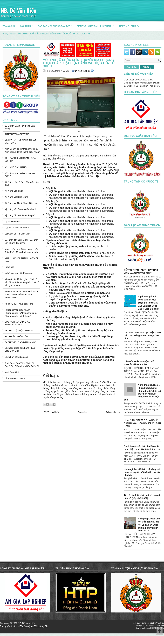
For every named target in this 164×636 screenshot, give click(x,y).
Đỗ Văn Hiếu (158, 623)
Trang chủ (82, 412)
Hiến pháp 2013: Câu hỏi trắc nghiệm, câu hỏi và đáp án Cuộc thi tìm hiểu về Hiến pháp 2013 (149, 524)
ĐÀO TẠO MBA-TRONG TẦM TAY (56, 24)
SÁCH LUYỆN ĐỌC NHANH (19, 330)
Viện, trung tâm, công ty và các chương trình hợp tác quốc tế (41, 32)
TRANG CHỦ (9, 26)
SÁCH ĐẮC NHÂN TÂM (16, 336)
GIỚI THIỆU (27, 24)
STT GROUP (158, 625)
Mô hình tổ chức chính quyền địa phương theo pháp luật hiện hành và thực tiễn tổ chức (78, 63)
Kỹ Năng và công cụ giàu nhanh (20, 209)
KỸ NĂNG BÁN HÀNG (15, 167)
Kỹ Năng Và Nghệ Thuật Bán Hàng (22, 203)
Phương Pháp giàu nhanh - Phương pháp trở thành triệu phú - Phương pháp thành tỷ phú (21, 313)
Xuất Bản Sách (12, 372)
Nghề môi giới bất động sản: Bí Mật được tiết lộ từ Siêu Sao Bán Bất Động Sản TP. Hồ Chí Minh (148, 302)
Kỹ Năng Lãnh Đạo (14, 191)
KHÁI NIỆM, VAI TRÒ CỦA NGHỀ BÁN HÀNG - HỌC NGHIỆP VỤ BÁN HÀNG (142, 423)
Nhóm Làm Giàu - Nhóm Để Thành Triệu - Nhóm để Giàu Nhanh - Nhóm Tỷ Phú (22, 294)
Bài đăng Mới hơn (51, 412)
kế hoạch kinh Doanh (15, 378)
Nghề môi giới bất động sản (18, 273)
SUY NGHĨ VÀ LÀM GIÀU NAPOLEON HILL (17, 323)
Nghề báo (9, 267)
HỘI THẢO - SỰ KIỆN (129, 26)
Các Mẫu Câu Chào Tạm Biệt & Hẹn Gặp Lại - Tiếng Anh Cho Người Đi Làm (142, 335)
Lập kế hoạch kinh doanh (17, 227)
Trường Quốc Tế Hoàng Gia (34, 626)
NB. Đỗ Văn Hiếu (18, 10)
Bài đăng (147, 67)
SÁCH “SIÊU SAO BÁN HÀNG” (20, 342)
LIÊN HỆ (86, 34)
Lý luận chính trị (12, 221)
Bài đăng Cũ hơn (113, 412)
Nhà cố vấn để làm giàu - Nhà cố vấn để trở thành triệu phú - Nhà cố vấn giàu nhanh (22, 282)
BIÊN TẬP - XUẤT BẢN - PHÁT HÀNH (97, 24)
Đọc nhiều (131, 67)
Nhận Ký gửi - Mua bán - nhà (19, 303)
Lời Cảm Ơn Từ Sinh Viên (17, 233)
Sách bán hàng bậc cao (16, 357)
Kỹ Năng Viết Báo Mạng (16, 197)
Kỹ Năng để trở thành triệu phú (20, 215)
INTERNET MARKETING (17, 134)
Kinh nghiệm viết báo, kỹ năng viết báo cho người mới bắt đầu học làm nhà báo (142, 472)
